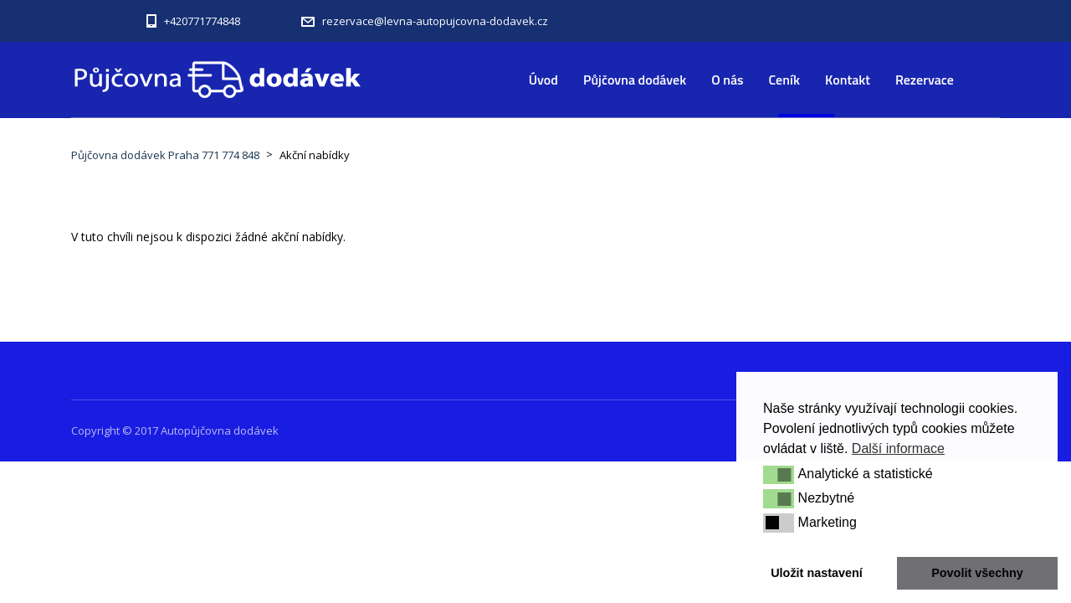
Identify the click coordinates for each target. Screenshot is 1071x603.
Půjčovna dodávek (634, 80)
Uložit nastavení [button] (817, 573)
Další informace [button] (898, 448)
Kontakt (847, 80)
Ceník (785, 80)
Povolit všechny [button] (977, 573)
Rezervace (924, 80)
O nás (727, 80)
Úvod (543, 80)
